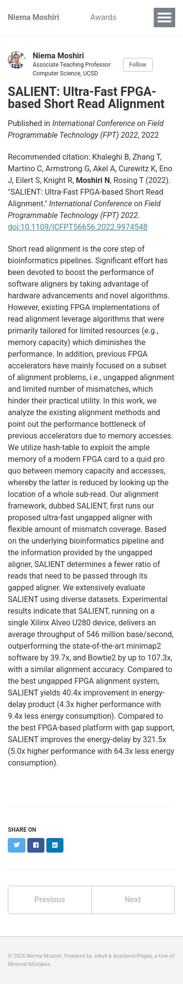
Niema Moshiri (33, 17)
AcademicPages (132, 956)
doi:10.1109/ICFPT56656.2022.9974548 (77, 227)
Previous (49, 899)
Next (133, 899)
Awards (103, 17)
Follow (137, 64)
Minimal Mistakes (29, 964)
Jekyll (100, 956)
